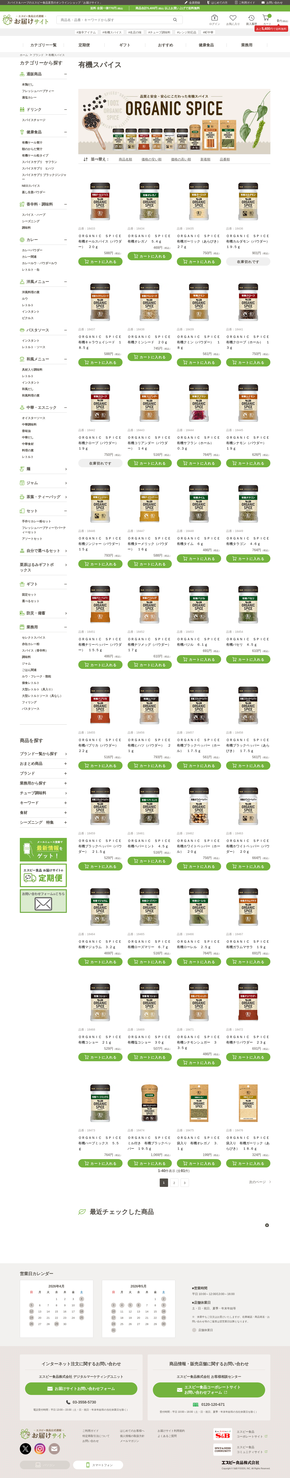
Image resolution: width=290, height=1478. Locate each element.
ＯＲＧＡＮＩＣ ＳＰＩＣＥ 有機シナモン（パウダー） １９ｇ (249, 443)
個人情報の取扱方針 (132, 1436)
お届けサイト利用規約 (171, 1430)
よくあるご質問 (167, 1436)
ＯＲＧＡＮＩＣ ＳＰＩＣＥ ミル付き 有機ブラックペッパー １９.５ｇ (151, 1143)
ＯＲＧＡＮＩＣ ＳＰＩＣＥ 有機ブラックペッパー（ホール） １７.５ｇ (200, 745)
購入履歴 (251, 23)
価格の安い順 (152, 159)
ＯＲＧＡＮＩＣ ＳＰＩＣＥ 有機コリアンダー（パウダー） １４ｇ (151, 443)
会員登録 (194, 2)
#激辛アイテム (86, 32)
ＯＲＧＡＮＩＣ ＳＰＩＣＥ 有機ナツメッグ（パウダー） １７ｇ (151, 644)
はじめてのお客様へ (132, 1430)
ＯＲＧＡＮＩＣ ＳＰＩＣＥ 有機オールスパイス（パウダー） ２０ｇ (101, 241)
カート (267, 20)
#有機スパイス (112, 32)
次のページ (257, 1182)
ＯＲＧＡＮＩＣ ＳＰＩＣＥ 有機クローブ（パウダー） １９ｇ (101, 443)
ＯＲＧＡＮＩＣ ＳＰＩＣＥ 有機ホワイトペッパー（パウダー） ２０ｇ (249, 846)
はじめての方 (219, 2)
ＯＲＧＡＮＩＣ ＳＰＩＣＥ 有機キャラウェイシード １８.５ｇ (101, 342)
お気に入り (233, 23)
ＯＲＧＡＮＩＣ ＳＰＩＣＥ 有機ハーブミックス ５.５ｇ (101, 1143)
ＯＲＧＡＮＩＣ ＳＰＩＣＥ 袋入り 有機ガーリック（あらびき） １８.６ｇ (249, 1143)
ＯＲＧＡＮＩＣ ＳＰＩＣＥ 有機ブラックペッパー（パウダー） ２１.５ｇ (101, 846)
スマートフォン (102, 1465)
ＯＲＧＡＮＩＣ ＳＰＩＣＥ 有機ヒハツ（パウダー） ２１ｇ (151, 745)
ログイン (214, 23)
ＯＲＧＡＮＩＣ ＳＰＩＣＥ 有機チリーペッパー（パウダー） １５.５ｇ (101, 644)
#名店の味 (135, 32)
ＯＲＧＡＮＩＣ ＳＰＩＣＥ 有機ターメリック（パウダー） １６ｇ (151, 544)
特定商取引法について (96, 1436)
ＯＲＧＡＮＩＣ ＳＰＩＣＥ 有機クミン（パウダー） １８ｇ (200, 342)
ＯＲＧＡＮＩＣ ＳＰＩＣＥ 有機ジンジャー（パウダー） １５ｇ (101, 544)
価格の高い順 (181, 159)
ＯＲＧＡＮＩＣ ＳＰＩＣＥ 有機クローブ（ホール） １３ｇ (249, 342)
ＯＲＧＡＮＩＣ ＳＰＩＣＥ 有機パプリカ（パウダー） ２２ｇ (101, 745)
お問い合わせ (274, 2)
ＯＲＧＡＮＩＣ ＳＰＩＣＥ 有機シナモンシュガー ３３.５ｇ (200, 1042)
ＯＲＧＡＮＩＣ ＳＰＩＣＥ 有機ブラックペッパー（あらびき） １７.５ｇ (249, 745)
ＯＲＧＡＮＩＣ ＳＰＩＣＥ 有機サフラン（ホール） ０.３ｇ (200, 443)
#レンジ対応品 (186, 32)
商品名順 (125, 159)
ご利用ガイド (247, 2)
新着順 (205, 159)
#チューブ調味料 (159, 32)
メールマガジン (129, 1441)
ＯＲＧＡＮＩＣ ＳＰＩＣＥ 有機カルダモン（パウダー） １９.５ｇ (249, 241)
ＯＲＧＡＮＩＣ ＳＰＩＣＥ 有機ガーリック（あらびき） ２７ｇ (200, 241)
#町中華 (208, 32)
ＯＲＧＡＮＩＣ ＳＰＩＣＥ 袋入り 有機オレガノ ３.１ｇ (200, 1143)
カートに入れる (103, 262)
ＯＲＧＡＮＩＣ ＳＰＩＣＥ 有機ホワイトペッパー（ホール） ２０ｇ (200, 846)
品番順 (225, 159)
